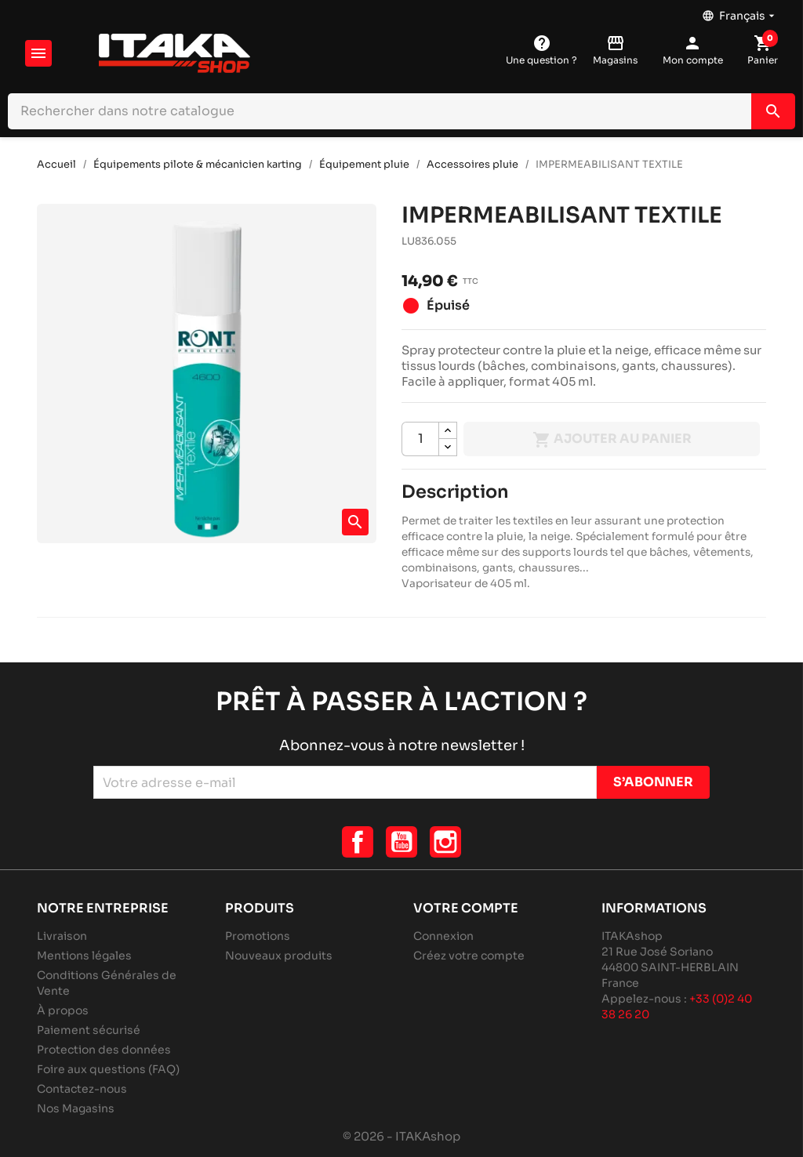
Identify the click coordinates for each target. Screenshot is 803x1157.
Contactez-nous (82, 1089)
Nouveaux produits (278, 955)
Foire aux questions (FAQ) (108, 1069)
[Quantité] (420, 439)
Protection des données (104, 1050)
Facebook (357, 842)
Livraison (62, 936)
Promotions (257, 936)
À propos (63, 1010)
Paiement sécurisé (88, 1030)
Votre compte (465, 908)
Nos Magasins (75, 1108)
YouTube (401, 842)
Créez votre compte (469, 955)
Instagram (445, 842)
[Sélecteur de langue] (740, 12)
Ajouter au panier (612, 439)
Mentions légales (84, 955)
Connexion (443, 936)
